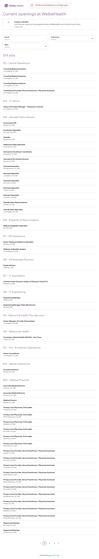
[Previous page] (40, 543)
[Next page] (58, 543)
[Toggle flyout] (92, 38)
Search (6, 37)
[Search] (25, 40)
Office (6, 45)
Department (55, 37)
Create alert (18, 27)
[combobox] (4, 47)
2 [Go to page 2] (49, 543)
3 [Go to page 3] (54, 543)
